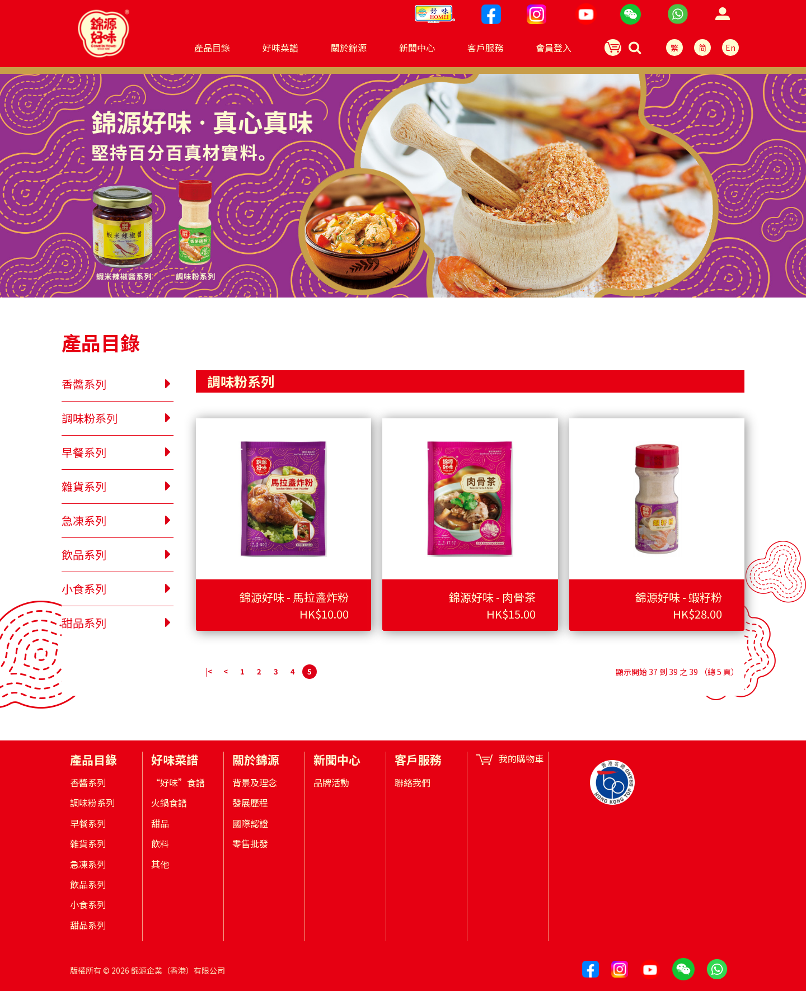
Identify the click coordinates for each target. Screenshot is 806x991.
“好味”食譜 (178, 782)
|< (209, 671)
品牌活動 (331, 782)
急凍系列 (88, 864)
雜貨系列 (88, 843)
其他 (160, 864)
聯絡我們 (412, 782)
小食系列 (88, 904)
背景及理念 (254, 782)
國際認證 (250, 823)
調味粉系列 (92, 802)
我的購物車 (509, 758)
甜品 (160, 823)
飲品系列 (88, 884)
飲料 (160, 843)
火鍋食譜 (169, 802)
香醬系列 (88, 782)
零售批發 (250, 843)
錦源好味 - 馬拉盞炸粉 (294, 597)
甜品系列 (88, 925)
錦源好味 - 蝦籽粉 (678, 597)
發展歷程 (250, 802)
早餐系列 (88, 823)
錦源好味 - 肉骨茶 (492, 597)
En (730, 47)
